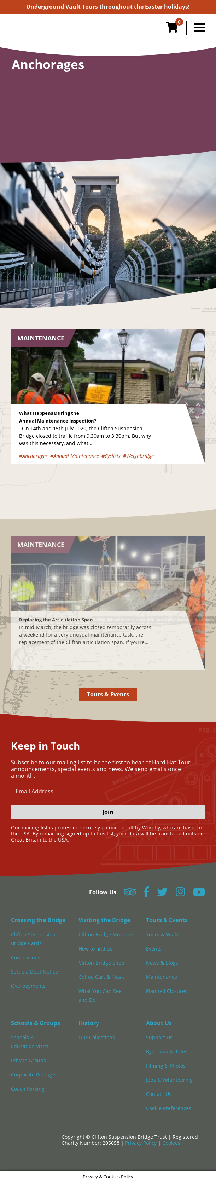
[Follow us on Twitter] (162, 894)
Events (154, 948)
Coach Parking (28, 1088)
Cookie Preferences (168, 1108)
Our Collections (96, 1037)
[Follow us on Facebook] (146, 894)
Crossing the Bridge (38, 920)
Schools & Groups (35, 1023)
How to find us (95, 948)
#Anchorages (33, 456)
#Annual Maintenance (74, 456)
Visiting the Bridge (104, 920)
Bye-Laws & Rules (166, 1051)
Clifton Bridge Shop (101, 962)
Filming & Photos (166, 1065)
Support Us (159, 1037)
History (88, 1023)
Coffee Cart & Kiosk (101, 977)
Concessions (25, 957)
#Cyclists (111, 456)
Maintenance (161, 977)
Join (108, 812)
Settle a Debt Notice (34, 971)
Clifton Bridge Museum (105, 934)
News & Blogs (162, 962)
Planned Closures (166, 991)
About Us (159, 1023)
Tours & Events (108, 694)
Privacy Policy (141, 1142)
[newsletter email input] (108, 791)
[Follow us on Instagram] (180, 894)
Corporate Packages (34, 1074)
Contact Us (158, 1094)
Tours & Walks (163, 934)
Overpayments (28, 985)
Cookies (171, 1142)
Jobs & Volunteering (169, 1079)
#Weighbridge (138, 456)
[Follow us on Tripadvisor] (130, 894)
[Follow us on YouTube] (199, 894)
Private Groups (28, 1060)
